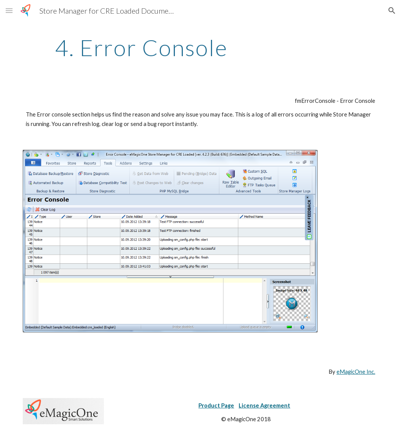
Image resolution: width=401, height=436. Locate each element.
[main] (141, 47)
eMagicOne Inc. (356, 371)
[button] (9, 10)
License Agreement (264, 405)
